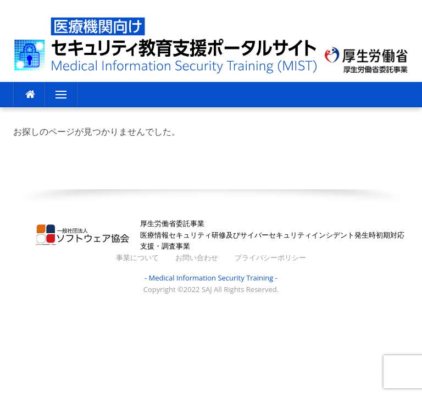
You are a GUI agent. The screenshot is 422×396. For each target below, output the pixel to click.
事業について (137, 258)
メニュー (61, 95)
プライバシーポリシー (270, 258)
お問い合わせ (196, 258)
